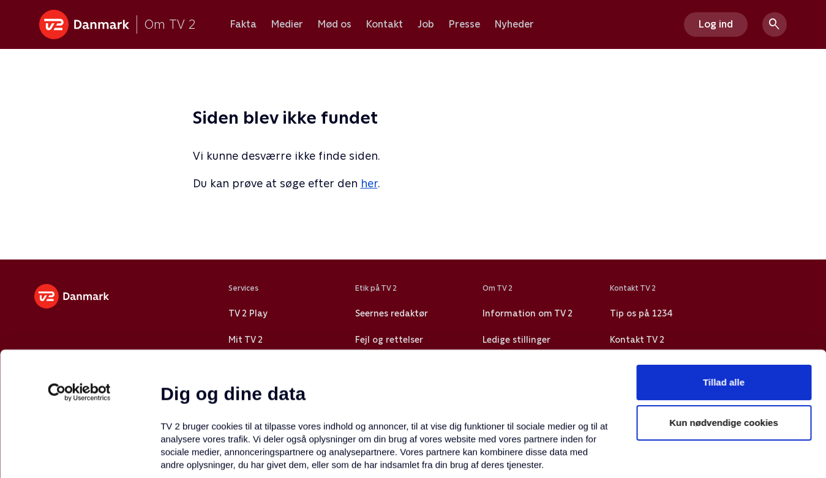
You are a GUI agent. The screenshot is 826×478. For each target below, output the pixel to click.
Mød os (334, 24)
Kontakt (384, 24)
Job (426, 24)
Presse (464, 24)
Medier (287, 24)
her (369, 183)
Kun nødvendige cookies (723, 316)
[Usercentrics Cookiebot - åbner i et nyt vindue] (79, 286)
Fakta (243, 24)
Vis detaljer (593, 454)
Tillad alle (724, 276)
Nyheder (514, 24)
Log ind (716, 24)
